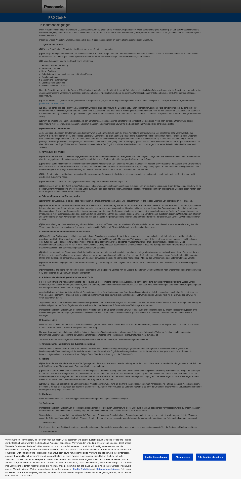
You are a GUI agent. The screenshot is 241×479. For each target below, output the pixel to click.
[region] (120, 457)
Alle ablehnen (183, 457)
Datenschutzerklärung (107, 469)
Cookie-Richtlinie (82, 469)
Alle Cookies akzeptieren (211, 457)
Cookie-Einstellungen (156, 457)
